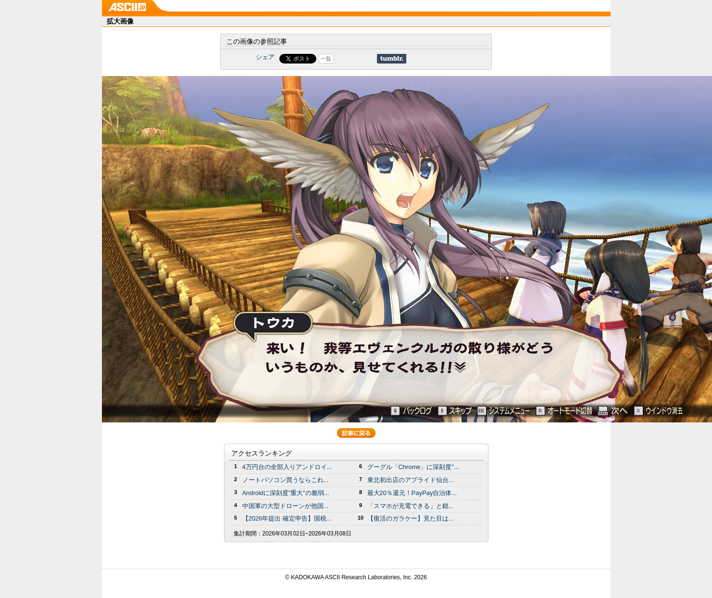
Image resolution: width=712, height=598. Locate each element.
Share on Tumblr (391, 59)
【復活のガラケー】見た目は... (410, 518)
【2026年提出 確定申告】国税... (287, 518)
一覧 (326, 59)
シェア (265, 57)
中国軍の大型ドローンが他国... (285, 505)
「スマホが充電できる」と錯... (410, 505)
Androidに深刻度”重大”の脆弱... (285, 492)
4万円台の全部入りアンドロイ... (287, 467)
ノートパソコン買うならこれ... (285, 479)
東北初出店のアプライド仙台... (410, 479)
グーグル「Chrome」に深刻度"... (413, 467)
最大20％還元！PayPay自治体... (412, 492)
